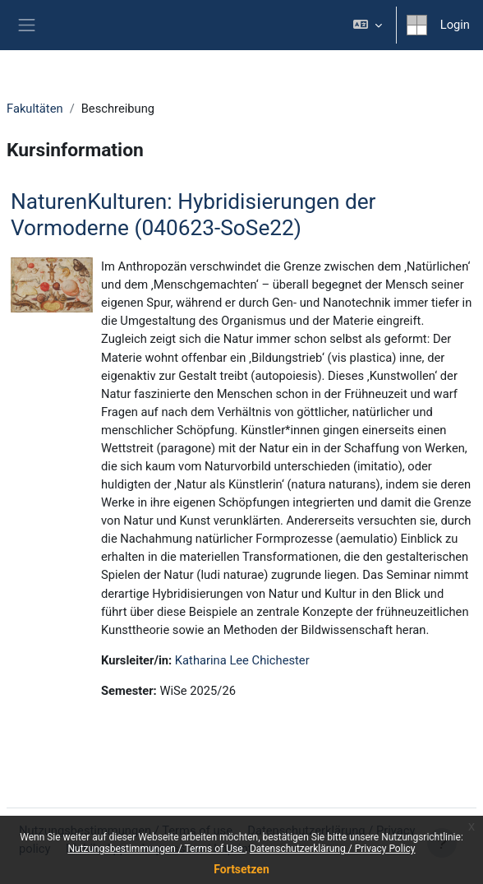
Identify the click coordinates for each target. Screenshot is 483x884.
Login (455, 24)
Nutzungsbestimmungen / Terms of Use (156, 848)
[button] (367, 25)
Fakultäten (35, 108)
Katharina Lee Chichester (242, 660)
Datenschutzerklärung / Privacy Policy (333, 848)
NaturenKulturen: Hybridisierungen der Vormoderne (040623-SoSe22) (193, 214)
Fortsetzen (241, 869)
